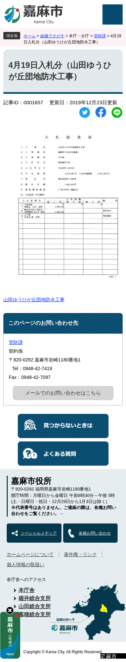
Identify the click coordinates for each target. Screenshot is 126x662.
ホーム (30, 36)
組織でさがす (52, 36)
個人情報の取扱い (25, 564)
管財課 (100, 36)
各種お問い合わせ (95, 533)
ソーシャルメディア (38, 533)
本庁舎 (26, 590)
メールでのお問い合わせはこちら (63, 393)
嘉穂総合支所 (34, 614)
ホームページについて (30, 554)
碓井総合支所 (34, 598)
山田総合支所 (34, 606)
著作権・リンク (80, 554)
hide (10, 610)
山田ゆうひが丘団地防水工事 (34, 299)
